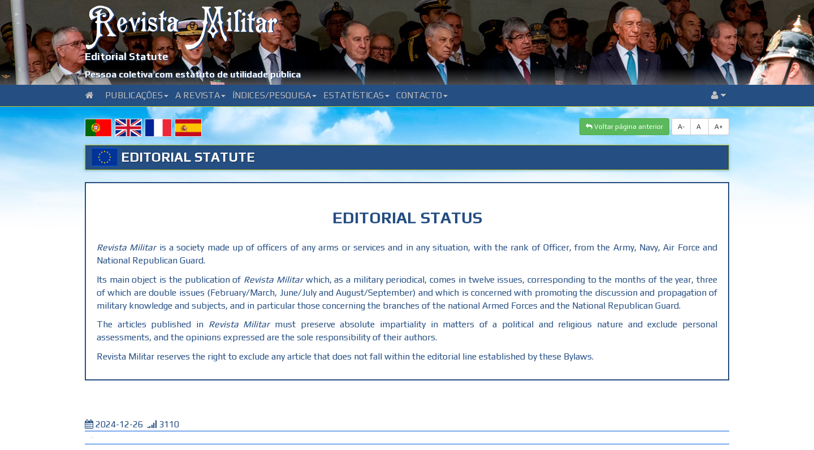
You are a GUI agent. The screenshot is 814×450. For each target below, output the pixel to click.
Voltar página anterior (624, 127)
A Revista (200, 95)
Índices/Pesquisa (274, 95)
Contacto (422, 95)
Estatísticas (356, 95)
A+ (719, 127)
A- (681, 127)
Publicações (136, 95)
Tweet (91, 437)
